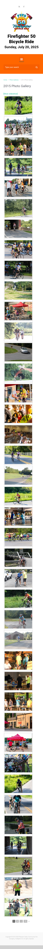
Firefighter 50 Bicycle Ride (22, 39)
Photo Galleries (14, 80)
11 (25, 921)
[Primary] (21, 59)
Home (5, 80)
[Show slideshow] (10, 94)
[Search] (21, 67)
